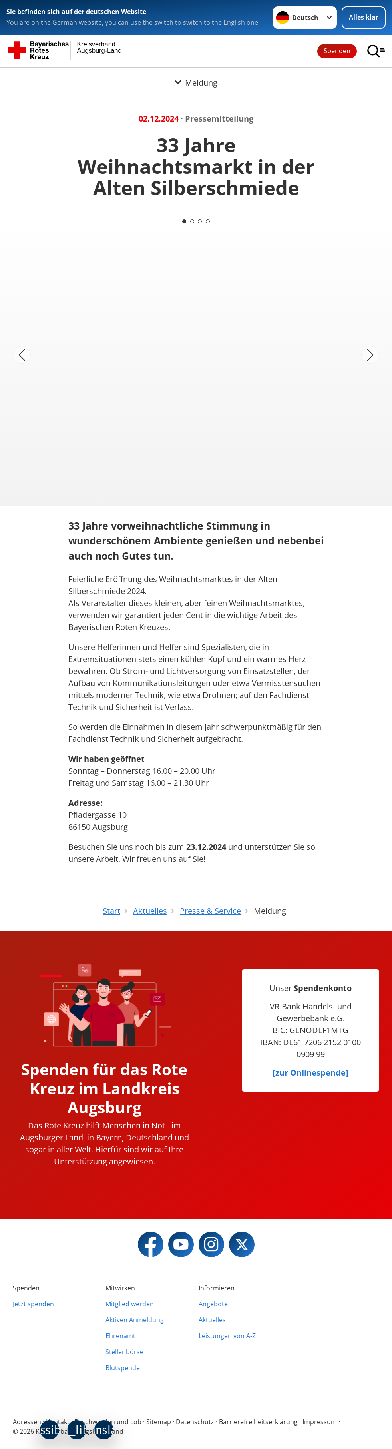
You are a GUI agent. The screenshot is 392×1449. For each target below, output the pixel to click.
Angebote (213, 1304)
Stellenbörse (124, 1351)
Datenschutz (195, 1421)
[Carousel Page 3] (200, 221)
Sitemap (158, 1421)
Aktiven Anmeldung (134, 1319)
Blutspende (122, 1367)
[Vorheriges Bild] (22, 355)
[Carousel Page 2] (192, 221)
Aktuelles (212, 1319)
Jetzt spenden (33, 1304)
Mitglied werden (129, 1304)
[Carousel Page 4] (208, 221)
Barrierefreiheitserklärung (258, 1421)
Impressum (319, 1421)
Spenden (337, 50)
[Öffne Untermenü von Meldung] (196, 77)
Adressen (27, 1421)
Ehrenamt (120, 1335)
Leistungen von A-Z (227, 1335)
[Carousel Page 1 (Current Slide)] (184, 221)
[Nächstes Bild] (370, 355)
